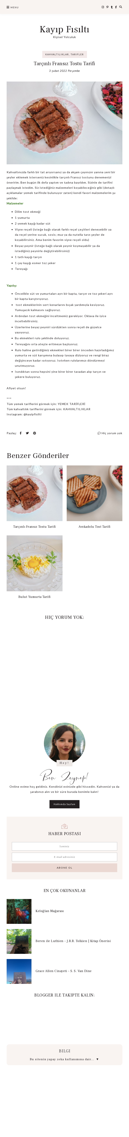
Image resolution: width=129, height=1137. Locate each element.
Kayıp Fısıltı (64, 29)
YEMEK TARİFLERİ (71, 404)
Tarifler (77, 54)
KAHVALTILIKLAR (76, 409)
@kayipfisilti (33, 414)
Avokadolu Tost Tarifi (94, 527)
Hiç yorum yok (110, 433)
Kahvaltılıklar (57, 54)
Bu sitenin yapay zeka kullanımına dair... (64, 1059)
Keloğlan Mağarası (50, 911)
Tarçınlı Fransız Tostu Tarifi (34, 527)
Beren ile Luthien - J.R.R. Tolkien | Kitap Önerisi (73, 941)
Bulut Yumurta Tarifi (34, 597)
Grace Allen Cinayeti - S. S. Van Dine (64, 971)
